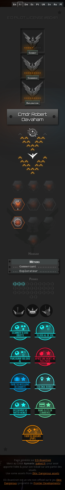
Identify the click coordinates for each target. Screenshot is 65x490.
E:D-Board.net (43, 460)
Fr (20, 4)
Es (32, 4)
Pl (61, 4)
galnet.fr (40, 463)
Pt (37, 4)
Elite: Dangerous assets (45, 473)
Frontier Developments (46, 483)
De (26, 4)
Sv (49, 4)
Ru (55, 4)
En (14, 4)
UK (43, 4)
